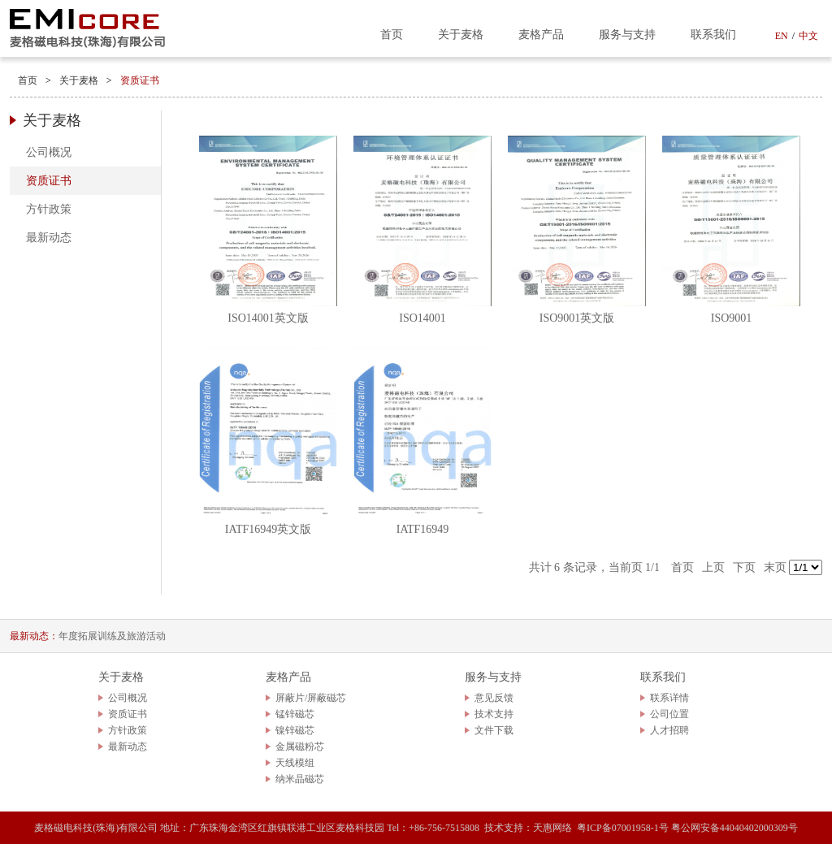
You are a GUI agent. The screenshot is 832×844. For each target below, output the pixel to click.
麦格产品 (541, 34)
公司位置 (669, 714)
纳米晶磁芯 (299, 779)
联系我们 (713, 34)
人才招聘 (669, 730)
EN (781, 35)
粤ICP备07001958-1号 (623, 827)
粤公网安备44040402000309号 (734, 827)
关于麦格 (460, 34)
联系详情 (669, 697)
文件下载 (494, 730)
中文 (808, 35)
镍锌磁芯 (294, 730)
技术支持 (494, 714)
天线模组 (294, 762)
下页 (744, 567)
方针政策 (49, 209)
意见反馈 (494, 697)
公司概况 (49, 152)
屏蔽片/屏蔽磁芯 (310, 697)
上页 (713, 567)
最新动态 (49, 238)
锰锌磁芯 (294, 714)
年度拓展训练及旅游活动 (112, 636)
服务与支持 (627, 34)
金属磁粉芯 (299, 746)
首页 (391, 34)
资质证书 (139, 80)
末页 (775, 567)
